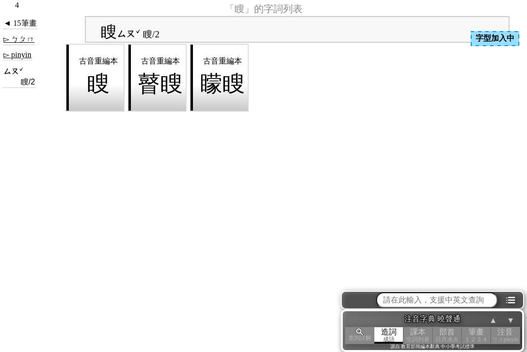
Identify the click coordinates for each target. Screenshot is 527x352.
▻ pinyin (17, 54)
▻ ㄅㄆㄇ (18, 39)
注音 (505, 335)
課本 (417, 335)
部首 (447, 335)
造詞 (388, 335)
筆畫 (476, 335)
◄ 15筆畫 (20, 23)
